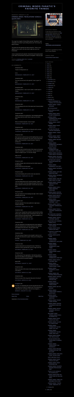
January (50, 387)
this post (54, 36)
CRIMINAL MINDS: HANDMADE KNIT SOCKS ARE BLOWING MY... (54, 119)
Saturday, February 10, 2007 (24, 249)
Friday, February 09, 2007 (23, 240)
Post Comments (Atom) (23, 299)
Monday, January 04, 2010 (23, 290)
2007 (48, 77)
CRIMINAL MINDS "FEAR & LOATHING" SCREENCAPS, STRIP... (55, 206)
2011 (48, 69)
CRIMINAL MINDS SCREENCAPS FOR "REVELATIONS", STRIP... (54, 265)
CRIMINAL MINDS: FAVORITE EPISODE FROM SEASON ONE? (55, 368)
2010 (48, 71)
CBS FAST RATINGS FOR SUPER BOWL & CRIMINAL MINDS (55, 340)
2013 (48, 65)
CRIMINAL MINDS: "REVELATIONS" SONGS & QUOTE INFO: (55, 292)
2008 (48, 75)
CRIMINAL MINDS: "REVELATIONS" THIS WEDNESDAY (53, 345)
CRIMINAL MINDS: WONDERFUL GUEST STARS (53, 270)
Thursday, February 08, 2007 (24, 123)
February (50, 99)
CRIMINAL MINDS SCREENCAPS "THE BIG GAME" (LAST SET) (54, 327)
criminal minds (19, 60)
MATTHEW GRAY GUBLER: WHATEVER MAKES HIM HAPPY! (54, 161)
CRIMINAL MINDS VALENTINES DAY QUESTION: (52, 297)
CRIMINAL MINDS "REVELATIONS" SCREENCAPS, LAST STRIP (55, 240)
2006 (48, 389)
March (49, 97)
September (50, 85)
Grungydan (17, 283)
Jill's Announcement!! (52, 108)
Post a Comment (15, 294)
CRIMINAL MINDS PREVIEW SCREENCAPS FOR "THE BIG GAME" (54, 350)
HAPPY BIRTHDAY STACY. (54, 357)
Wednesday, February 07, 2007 (24, 74)
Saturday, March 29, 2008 (23, 272)
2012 (48, 67)
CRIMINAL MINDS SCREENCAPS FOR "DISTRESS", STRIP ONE (54, 149)
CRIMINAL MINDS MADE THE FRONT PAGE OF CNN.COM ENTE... (55, 376)
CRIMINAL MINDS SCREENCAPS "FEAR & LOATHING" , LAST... (54, 201)
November (50, 81)
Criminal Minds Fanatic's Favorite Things (37, 7)
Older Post (40, 296)
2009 (48, 73)
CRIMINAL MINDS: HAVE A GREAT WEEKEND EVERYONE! (54, 189)
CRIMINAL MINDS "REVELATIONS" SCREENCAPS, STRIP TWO (55, 256)
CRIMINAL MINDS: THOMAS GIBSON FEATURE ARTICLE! (54, 184)
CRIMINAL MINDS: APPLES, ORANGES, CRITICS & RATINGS (54, 310)
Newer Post (14, 296)
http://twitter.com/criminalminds (53, 45)
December (50, 79)
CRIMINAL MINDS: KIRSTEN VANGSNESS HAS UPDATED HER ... (54, 278)
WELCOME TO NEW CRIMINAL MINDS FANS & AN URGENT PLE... (54, 315)
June (49, 91)
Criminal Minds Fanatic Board (52, 57)
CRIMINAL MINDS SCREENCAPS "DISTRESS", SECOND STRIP (55, 144)
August (50, 87)
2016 (48, 63)
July (49, 89)
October (50, 83)
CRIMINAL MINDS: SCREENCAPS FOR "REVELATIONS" (53, 283)
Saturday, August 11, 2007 (23, 263)
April (49, 95)
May (49, 93)
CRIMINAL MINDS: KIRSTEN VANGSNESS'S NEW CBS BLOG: (54, 305)
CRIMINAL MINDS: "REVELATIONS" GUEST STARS (54, 251)
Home (27, 296)
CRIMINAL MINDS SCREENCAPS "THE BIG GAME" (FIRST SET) (54, 332)
